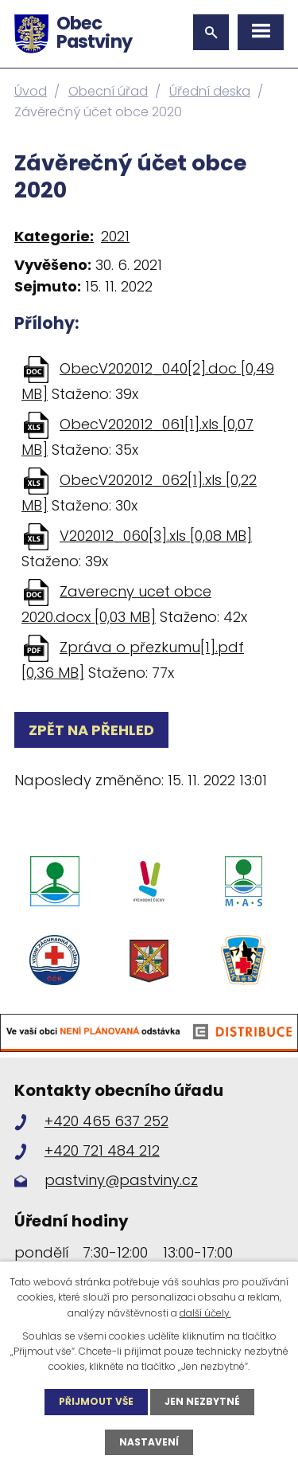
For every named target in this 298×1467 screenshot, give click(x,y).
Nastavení (149, 1442)
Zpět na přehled (91, 730)
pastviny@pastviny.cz (121, 1180)
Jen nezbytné (202, 1401)
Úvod (30, 91)
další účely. (205, 1313)
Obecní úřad (108, 91)
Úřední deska (209, 91)
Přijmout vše (96, 1401)
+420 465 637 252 (106, 1121)
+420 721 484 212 (102, 1150)
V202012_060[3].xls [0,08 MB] (156, 536)
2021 (115, 236)
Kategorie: (54, 236)
